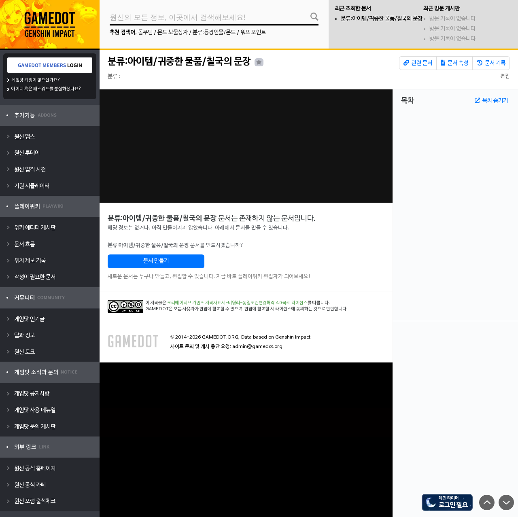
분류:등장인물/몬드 (214, 33)
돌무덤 (145, 33)
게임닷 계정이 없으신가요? (35, 80)
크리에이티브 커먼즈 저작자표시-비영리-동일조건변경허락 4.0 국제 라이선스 (237, 303)
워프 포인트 (253, 33)
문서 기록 (491, 63)
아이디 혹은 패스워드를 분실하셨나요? (46, 89)
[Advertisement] (246, 146)
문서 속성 (454, 63)
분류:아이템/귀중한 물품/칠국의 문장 (381, 19)
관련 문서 (417, 63)
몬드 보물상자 (172, 33)
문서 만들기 (156, 261)
